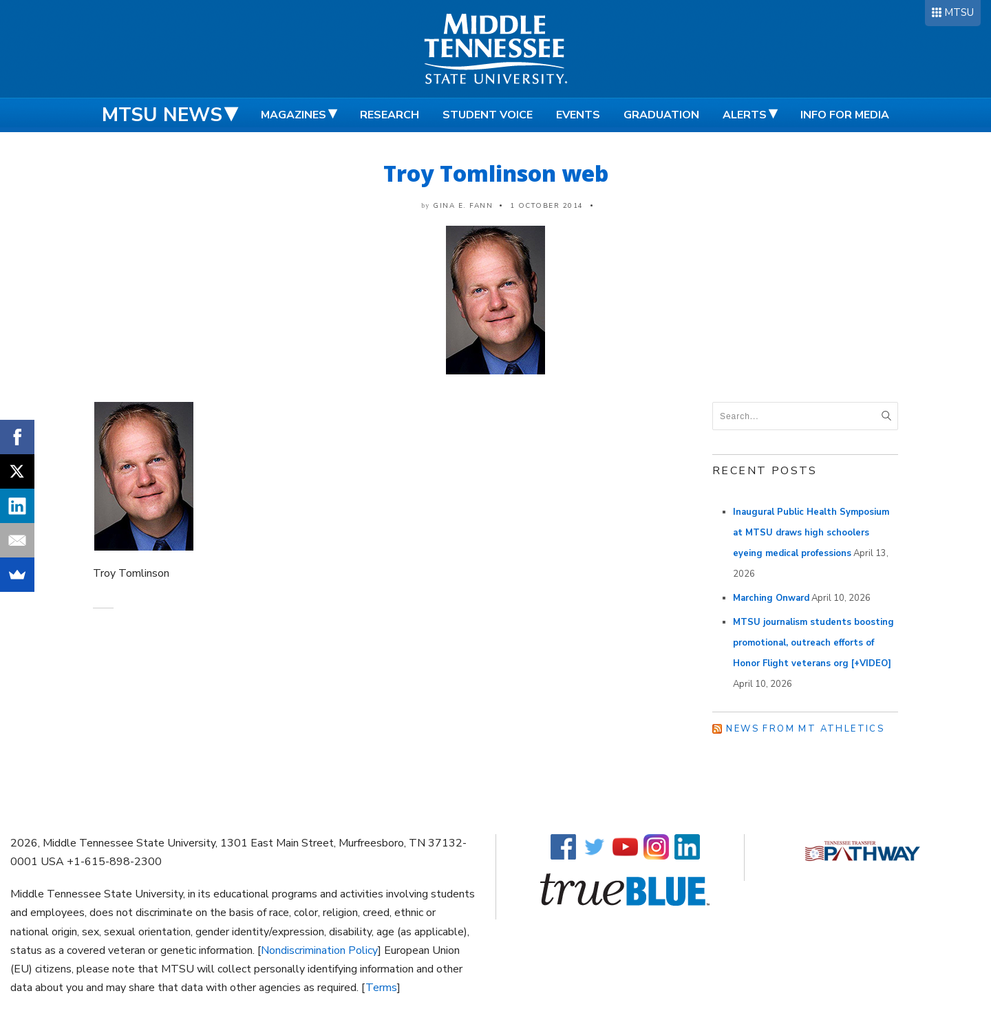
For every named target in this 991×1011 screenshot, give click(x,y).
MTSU (959, 12)
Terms (381, 987)
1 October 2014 (547, 206)
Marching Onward (771, 598)
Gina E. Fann (463, 206)
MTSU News (162, 115)
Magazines (293, 115)
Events (578, 115)
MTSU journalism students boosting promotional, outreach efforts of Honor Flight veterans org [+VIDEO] (813, 643)
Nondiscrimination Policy (319, 950)
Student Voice (488, 115)
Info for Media (844, 115)
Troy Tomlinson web (495, 173)
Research (389, 115)
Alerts (745, 115)
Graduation (661, 115)
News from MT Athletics (805, 729)
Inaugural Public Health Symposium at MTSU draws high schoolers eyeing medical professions (811, 533)
